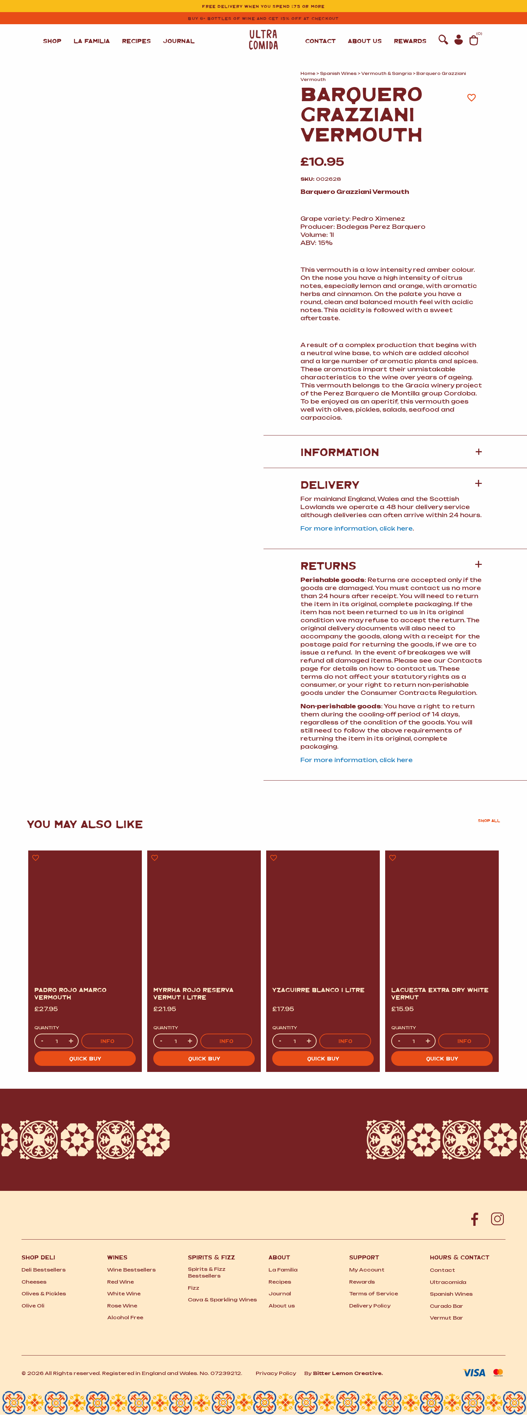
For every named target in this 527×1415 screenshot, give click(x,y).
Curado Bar (446, 1306)
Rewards (410, 33)
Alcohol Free (125, 1317)
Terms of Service (373, 1293)
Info (107, 1041)
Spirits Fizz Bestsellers (207, 1272)
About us (365, 33)
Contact (320, 33)
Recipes (136, 40)
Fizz (193, 1288)
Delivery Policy (370, 1305)
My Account (366, 1270)
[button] (391, 484)
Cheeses (34, 1282)
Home (307, 73)
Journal (179, 40)
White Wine (123, 1293)
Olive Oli (33, 1305)
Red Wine (120, 1282)
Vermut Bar (446, 1318)
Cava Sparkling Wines (222, 1299)
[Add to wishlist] (472, 97)
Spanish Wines (338, 73)
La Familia (92, 40)
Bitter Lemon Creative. (348, 1373)
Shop (52, 40)
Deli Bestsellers (44, 1270)
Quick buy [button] (85, 1058)
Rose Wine (122, 1305)
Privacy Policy (276, 1373)
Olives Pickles (44, 1293)
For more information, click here (356, 528)
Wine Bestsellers (131, 1270)
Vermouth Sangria (386, 73)
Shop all (489, 820)
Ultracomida (448, 1282)
